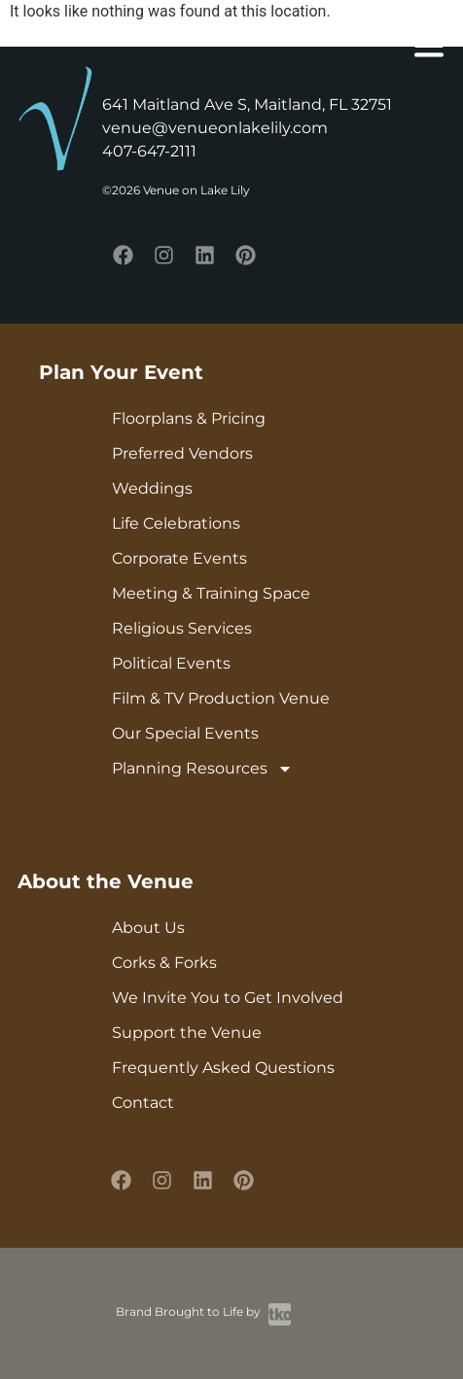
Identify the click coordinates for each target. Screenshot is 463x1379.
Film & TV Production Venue (221, 698)
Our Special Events (185, 733)
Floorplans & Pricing (189, 418)
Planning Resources (202, 768)
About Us (148, 927)
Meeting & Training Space (211, 593)
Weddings (152, 488)
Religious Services (182, 628)
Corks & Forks (164, 962)
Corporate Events (179, 558)
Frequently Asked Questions (223, 1067)
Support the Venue (187, 1032)
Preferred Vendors (182, 453)
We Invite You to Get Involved (227, 997)
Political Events (171, 663)
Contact (143, 1102)
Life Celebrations (176, 523)
